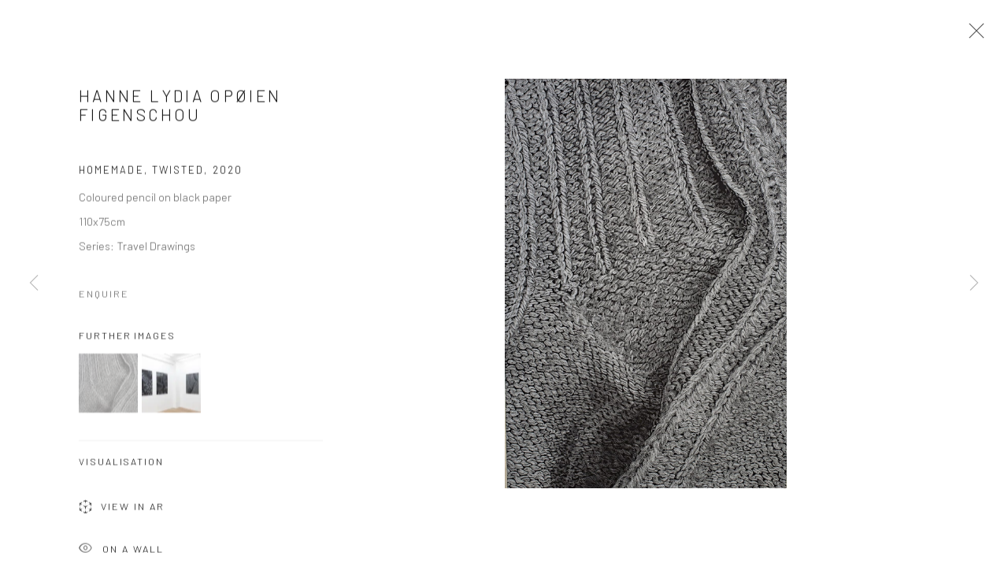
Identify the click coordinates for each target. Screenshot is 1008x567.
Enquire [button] (104, 297)
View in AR (122, 511)
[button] (108, 386)
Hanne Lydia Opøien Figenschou (180, 108)
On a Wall (121, 553)
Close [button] (972, 35)
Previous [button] (34, 283)
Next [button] (974, 283)
